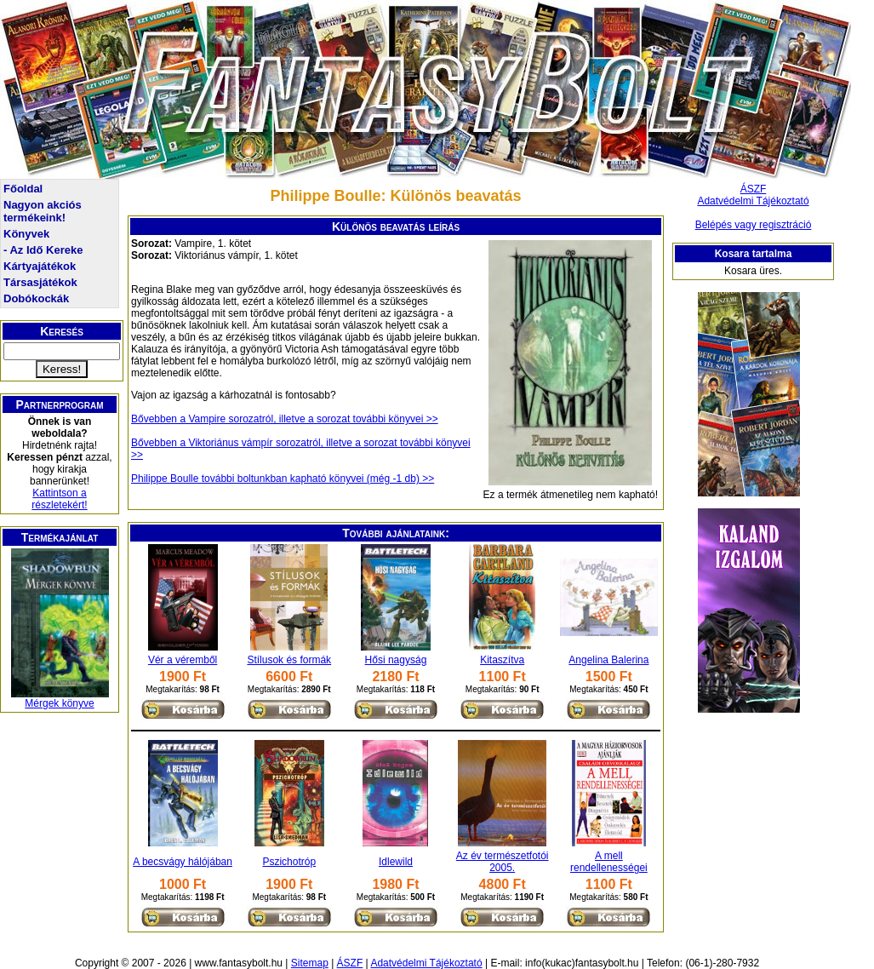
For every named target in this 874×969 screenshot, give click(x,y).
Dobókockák (36, 298)
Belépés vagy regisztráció (753, 225)
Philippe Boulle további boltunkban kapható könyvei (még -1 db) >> (282, 478)
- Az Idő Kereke (43, 250)
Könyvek (26, 233)
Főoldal (23, 188)
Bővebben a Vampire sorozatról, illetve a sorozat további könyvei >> (284, 419)
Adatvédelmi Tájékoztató (752, 201)
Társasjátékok (40, 282)
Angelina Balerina (608, 660)
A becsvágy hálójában (182, 862)
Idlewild (396, 862)
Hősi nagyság (396, 660)
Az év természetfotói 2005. (502, 862)
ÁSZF (753, 189)
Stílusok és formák (289, 660)
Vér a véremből (182, 660)
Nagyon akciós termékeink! (42, 211)
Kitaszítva (502, 660)
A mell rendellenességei (609, 862)
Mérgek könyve (59, 703)
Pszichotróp (289, 862)
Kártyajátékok (39, 266)
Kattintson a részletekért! (59, 499)
